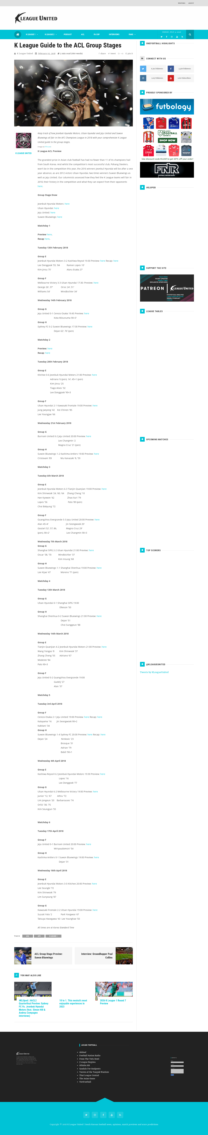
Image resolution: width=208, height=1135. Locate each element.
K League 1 (30, 34)
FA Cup (97, 34)
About (191, 3)
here (40, 186)
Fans (131, 34)
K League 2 (49, 34)
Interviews (114, 34)
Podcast (68, 34)
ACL (82, 34)
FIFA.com (48, 147)
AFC (39, 936)
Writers (181, 3)
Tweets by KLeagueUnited (154, 672)
